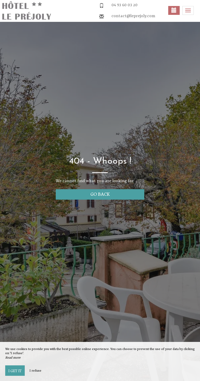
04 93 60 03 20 (124, 5)
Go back (100, 193)
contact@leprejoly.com (133, 16)
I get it (15, 370)
